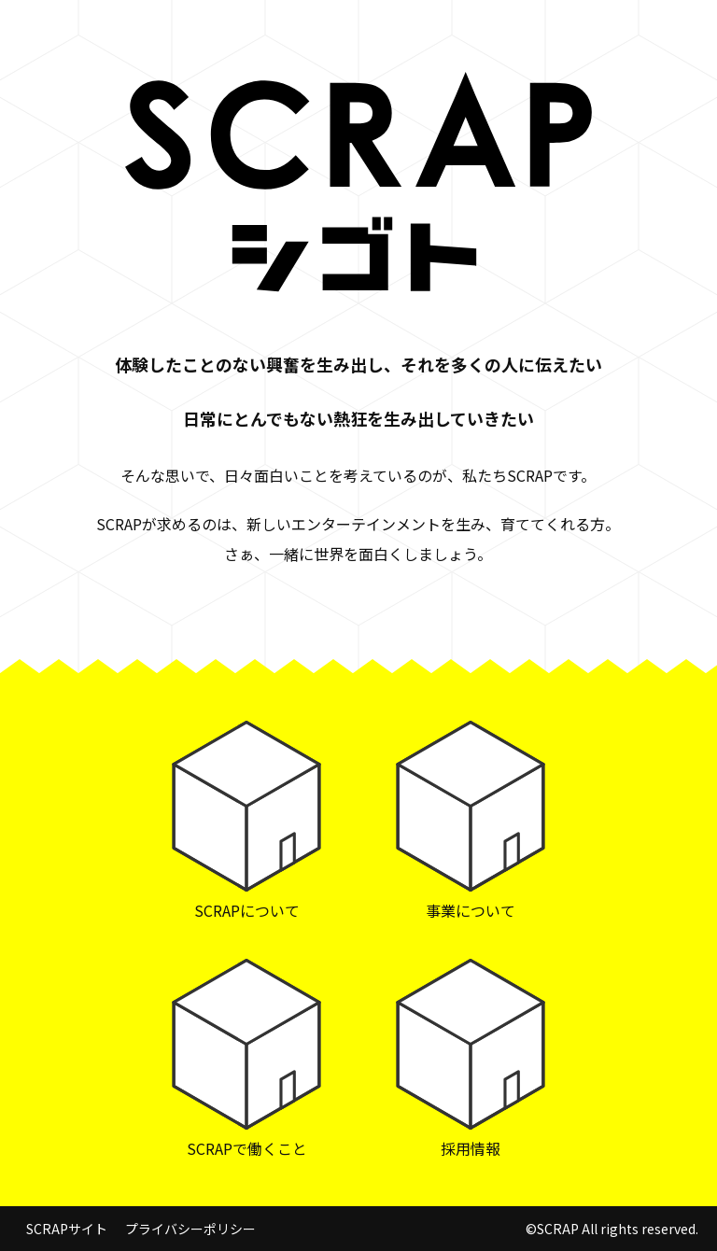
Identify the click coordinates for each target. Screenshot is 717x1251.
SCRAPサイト (66, 1228)
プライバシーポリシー (190, 1228)
